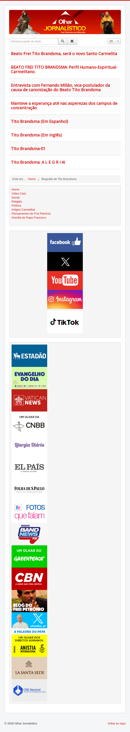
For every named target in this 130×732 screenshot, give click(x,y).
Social (15, 197)
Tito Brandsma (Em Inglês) (36, 135)
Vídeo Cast (19, 193)
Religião (17, 201)
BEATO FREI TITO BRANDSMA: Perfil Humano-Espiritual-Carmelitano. (64, 69)
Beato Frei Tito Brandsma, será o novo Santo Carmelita (64, 53)
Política (16, 205)
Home (15, 189)
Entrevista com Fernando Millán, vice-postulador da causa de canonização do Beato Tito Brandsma (60, 87)
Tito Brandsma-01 (28, 148)
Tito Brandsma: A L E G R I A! (38, 162)
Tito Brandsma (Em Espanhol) (39, 121)
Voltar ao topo (117, 723)
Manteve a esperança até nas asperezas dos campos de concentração (64, 105)
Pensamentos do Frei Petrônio (31, 213)
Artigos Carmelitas (23, 209)
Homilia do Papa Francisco (29, 217)
